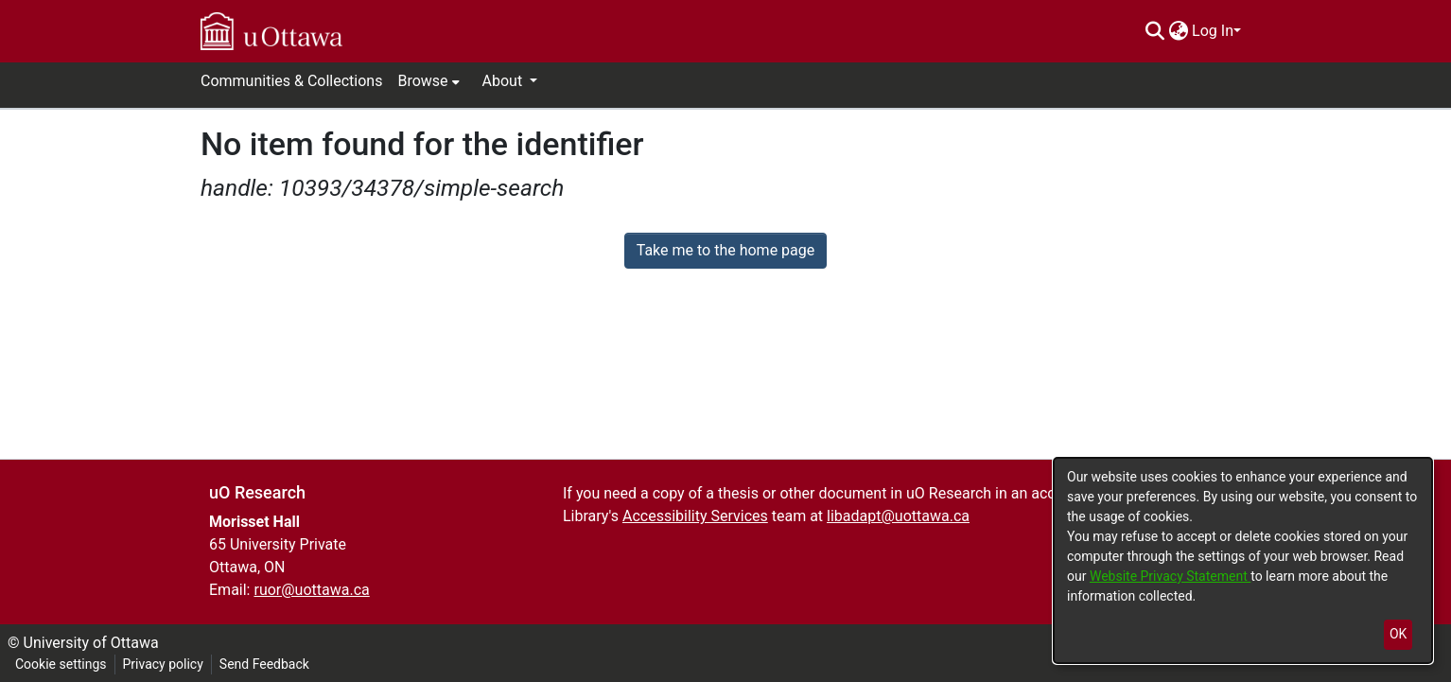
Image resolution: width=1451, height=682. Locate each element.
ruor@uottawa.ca (311, 590)
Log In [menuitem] (1212, 31)
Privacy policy (163, 664)
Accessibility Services (695, 516)
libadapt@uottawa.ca (898, 516)
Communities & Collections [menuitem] (291, 81)
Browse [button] (422, 81)
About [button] (504, 81)
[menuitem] (1178, 31)
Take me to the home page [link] (726, 250)
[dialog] (1243, 560)
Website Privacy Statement (1170, 576)
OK (1398, 633)
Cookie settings (61, 664)
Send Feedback (264, 664)
